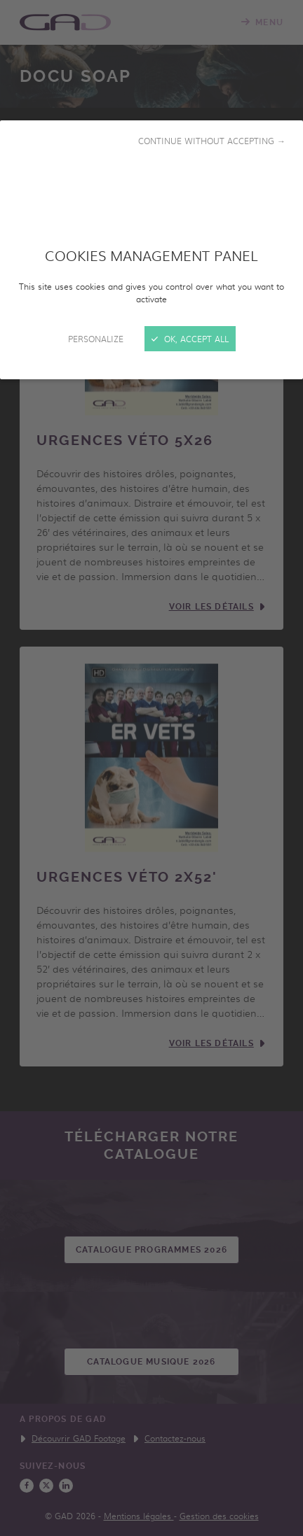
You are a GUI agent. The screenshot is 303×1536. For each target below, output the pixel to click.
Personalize (95, 338)
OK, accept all (190, 338)
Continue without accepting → (211, 140)
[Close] (151, 768)
